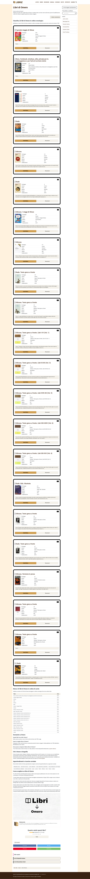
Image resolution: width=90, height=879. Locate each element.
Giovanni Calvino (66, 24)
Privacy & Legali (34, 876)
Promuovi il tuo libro (21, 876)
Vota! (37, 836)
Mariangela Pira (66, 21)
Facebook (25, 845)
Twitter (48, 845)
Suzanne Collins (66, 29)
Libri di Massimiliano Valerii (19, 861)
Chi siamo (15, 876)
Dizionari (57, 2)
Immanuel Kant (66, 26)
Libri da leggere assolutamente (69, 7)
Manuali (52, 2)
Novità (62, 2)
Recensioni (46, 2)
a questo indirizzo (52, 748)
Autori (37, 2)
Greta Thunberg (66, 32)
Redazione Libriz (22, 822)
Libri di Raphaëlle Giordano (19, 858)
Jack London (65, 18)
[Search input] (69, 13)
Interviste (67, 2)
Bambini (73, 2)
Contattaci (39, 876)
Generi (41, 2)
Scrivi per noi (27, 876)
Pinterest (25, 848)
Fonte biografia (42, 758)
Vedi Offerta (25, 48)
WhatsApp (49, 848)
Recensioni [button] (47, 48)
